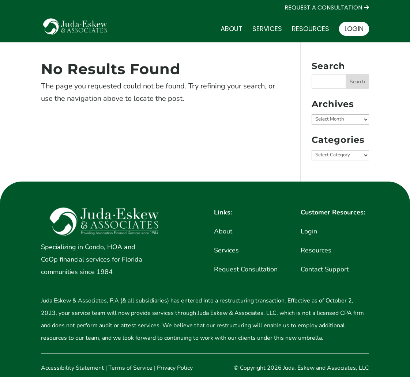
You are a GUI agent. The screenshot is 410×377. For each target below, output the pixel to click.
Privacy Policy (175, 368)
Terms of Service (130, 368)
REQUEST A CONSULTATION (323, 8)
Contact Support (325, 269)
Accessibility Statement (72, 368)
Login (354, 28)
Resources (310, 29)
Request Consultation (246, 269)
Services (267, 29)
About (231, 29)
